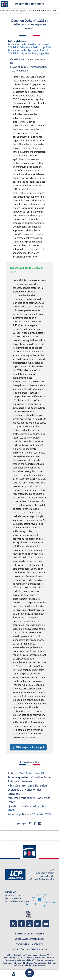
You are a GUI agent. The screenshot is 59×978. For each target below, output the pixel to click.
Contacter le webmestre (16, 960)
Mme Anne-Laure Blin (32, 773)
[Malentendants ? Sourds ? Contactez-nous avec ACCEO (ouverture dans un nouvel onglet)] (27, 914)
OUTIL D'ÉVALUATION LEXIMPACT (29, 949)
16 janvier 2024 (41, 814)
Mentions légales (11, 957)
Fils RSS (31, 960)
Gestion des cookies (45, 960)
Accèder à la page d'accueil (4, 4)
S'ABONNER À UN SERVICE (29, 944)
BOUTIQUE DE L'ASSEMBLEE (28, 934)
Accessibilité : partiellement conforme (37, 957)
